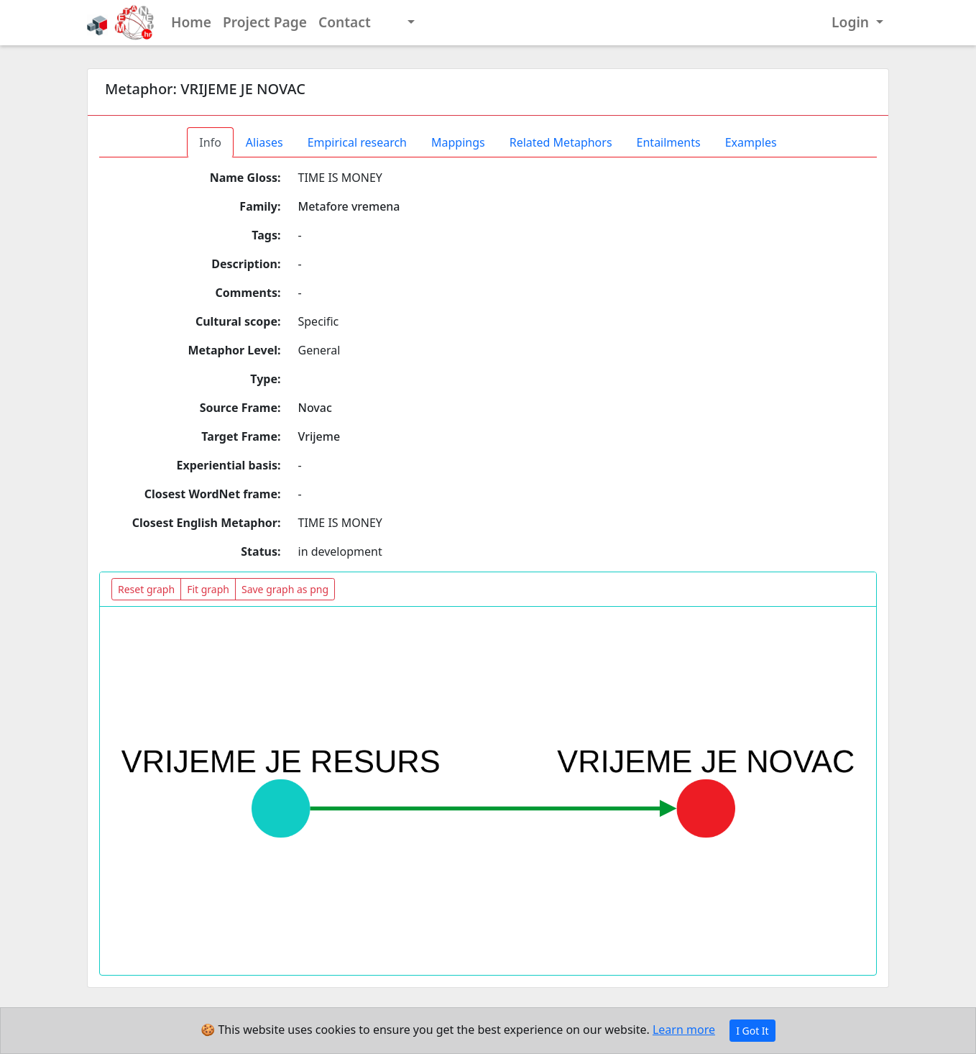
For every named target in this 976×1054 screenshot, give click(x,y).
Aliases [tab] (264, 142)
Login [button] (852, 22)
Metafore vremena (349, 206)
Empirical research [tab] (357, 142)
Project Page (265, 22)
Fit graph (208, 589)
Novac (315, 408)
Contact (344, 22)
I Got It (752, 1030)
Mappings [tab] (458, 142)
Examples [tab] (751, 142)
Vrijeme (319, 436)
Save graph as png (284, 589)
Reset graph (146, 589)
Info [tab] (210, 142)
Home (191, 22)
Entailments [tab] (669, 142)
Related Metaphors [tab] (561, 142)
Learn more (684, 1029)
